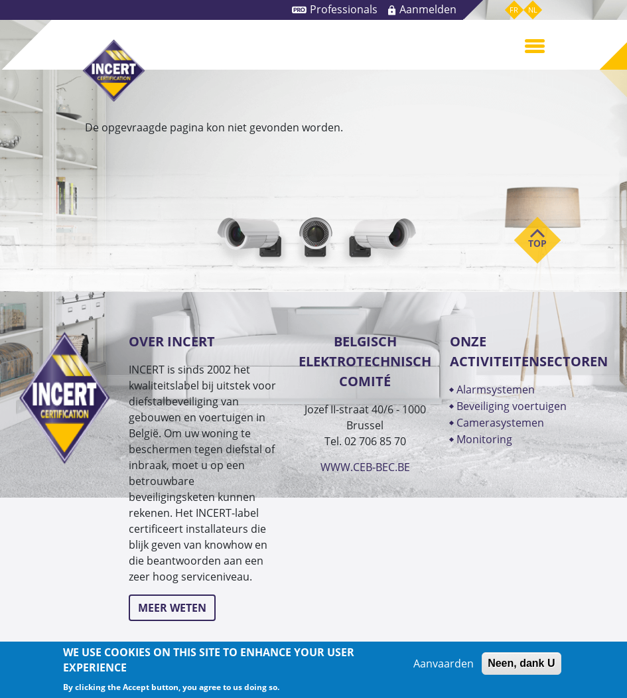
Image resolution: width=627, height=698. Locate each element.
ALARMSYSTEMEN (495, 389)
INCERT (113, 70)
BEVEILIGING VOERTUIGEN (511, 406)
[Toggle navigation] (535, 45)
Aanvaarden (443, 663)
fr (514, 10)
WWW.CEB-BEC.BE (365, 467)
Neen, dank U (521, 663)
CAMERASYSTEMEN (500, 422)
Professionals (344, 9)
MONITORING (485, 439)
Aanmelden (427, 9)
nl (532, 10)
